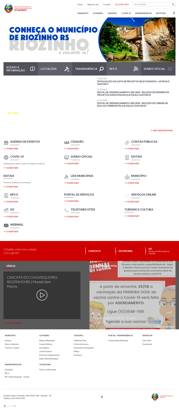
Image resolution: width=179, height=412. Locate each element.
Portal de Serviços (81, 344)
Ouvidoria (78, 355)
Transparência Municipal (118, 340)
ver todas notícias (161, 130)
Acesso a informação (47, 369)
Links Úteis (147, 340)
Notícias (161, 13)
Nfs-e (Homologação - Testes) (17, 377)
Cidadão (112, 13)
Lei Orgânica (44, 348)
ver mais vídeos (12, 323)
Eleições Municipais (47, 340)
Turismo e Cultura (12, 348)
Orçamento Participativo (84, 348)
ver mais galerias (164, 327)
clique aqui (10, 148)
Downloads (147, 344)
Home (80, 4)
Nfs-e (7, 373)
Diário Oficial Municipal (48, 359)
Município (83, 13)
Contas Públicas (45, 344)
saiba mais (16, 125)
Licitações (9, 369)
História (8, 340)
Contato (107, 4)
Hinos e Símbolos (12, 344)
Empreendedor (143, 13)
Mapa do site (93, 4)
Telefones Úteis (80, 340)
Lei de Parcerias (45, 351)
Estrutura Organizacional (49, 355)
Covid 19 (126, 13)
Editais (76, 351)
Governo (98, 13)
